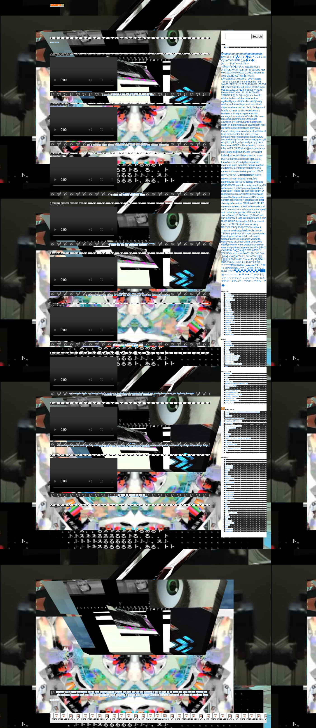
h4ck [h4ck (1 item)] (260, 142)
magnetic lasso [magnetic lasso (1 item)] (229, 165)
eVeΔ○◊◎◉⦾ (229, 423)
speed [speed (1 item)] (263, 209)
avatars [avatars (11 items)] (232, 107)
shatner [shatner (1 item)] (260, 199)
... (225, 452)
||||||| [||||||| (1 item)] (260, 256)
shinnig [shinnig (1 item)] (225, 203)
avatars (97, 692)
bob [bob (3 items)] (240, 110)
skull (99, 693)
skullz (108, 693)
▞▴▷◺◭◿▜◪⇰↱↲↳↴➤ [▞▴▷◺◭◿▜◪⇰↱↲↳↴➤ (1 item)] (249, 57)
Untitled (227, 414)
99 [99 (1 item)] (249, 84)
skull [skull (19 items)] (246, 203)
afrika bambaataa (82, 692)
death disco (118, 692)
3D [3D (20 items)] (232, 76)
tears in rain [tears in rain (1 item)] (259, 218)
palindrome (199, 692)
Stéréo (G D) (154, 145)
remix (205, 692)
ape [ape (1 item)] (243, 104)
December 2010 (229, 316)
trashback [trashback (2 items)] (256, 227)
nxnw (193, 692)
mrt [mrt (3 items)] (238, 175)
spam (148, 145)
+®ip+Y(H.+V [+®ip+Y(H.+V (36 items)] (231, 66)
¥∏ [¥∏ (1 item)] (241, 259)
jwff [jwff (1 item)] (260, 152)
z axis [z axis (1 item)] (234, 253)
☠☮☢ (226, 366)
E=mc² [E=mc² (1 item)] (224, 131)
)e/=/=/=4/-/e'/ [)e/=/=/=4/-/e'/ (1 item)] (228, 63)
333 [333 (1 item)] (264, 84)
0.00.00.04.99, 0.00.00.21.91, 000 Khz (62, 353)
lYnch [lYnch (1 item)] (230, 162)
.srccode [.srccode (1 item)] (248, 67)
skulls (103, 693)
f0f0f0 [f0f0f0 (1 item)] (260, 136)
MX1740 (52, 403)
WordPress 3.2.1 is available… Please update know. (67, 203)
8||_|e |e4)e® (228, 442)
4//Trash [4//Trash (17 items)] (240, 76)
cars (118, 243)
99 (120, 93)
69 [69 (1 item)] (246, 84)
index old (227, 348)
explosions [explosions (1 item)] (242, 136)
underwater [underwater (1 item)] (254, 236)
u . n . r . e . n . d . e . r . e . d (233, 426)
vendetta (149, 93)
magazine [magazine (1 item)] (254, 162)
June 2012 (228, 293)
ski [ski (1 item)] (240, 203)
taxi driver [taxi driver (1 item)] (248, 218)
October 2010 (229, 320)
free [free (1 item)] (246, 139)
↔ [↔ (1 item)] (245, 268)
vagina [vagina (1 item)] (246, 239)
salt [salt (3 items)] (240, 197)
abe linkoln (228, 341)
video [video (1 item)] (224, 241)
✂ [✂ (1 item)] (246, 274)
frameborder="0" (55, 505)
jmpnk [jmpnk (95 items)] (241, 151)
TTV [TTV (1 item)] (223, 233)
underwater (145, 243)
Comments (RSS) (163, 718)
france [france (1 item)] (240, 139)
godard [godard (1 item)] (245, 142)
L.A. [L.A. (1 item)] (254, 155)
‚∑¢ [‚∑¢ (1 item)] (256, 265)
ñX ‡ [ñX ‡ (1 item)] (240, 262)
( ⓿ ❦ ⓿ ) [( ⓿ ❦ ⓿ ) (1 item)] (249, 60)
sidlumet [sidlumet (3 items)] (234, 203)
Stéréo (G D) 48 (164, 145)
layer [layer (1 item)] (224, 159)
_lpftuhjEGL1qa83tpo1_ (232, 396)
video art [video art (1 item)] (232, 241)
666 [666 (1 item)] (234, 87)
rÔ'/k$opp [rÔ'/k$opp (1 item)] (232, 197)
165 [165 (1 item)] (259, 84)
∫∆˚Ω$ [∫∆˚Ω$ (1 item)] (224, 270)
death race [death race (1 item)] (260, 124)
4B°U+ (227, 47)
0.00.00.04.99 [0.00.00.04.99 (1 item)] (228, 72)
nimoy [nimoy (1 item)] (233, 178)
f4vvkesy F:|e (229, 381)
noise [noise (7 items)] (253, 178)
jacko (137, 692)
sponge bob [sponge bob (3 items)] (239, 212)
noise (190, 692)
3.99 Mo (126, 145)
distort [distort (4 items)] (241, 128)
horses (123, 495)
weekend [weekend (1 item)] (249, 244)
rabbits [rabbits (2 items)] (225, 194)
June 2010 (228, 326)
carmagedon (112, 243)
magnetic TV (228, 373)
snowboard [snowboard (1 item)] (234, 206)
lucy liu (164, 692)
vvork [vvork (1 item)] (259, 241)
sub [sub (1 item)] (261, 215)
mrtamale (138, 243)
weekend (151, 243)
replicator (92, 693)
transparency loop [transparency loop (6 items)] (232, 227)
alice (89, 692)
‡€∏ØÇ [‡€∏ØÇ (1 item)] (229, 268)
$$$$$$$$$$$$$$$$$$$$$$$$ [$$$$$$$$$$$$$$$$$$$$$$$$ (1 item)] (246, 54)
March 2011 (228, 310)
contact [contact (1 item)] (253, 119)
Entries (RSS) (151, 718)
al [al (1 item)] (238, 101)
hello (133, 692)
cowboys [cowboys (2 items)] (226, 121)
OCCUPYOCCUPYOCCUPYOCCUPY (62, 53)
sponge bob (120, 693)
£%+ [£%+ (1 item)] (236, 259)
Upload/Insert (143, 245)
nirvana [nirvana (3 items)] (241, 178)
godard (127, 243)
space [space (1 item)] (250, 209)
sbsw (137, 495)
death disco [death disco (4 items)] (247, 124)
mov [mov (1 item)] (235, 171)
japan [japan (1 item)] (262, 148)
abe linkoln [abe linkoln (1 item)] (255, 95)
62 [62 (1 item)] (243, 84)
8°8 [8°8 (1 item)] (259, 81)
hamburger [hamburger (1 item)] (227, 145)
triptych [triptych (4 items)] (239, 230)
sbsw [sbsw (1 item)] (245, 197)
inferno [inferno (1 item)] (225, 148)
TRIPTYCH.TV (229, 362)
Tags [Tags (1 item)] (239, 218)
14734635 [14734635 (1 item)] (254, 92)
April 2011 (228, 308)
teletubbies (138, 193)
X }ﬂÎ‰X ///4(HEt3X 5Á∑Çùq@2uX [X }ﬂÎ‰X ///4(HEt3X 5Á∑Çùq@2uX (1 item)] (243, 249)
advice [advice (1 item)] (233, 98)
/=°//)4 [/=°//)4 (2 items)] (235, 69)
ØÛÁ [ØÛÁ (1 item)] (224, 262)
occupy (144, 93)
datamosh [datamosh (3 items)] (256, 121)
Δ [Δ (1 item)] (239, 265)
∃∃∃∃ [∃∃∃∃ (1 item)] (232, 57)
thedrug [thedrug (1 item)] (240, 221)
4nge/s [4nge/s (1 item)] (250, 76)
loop (143, 293)
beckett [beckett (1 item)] (241, 107)
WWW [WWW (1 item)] (253, 247)
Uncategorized (133, 245)
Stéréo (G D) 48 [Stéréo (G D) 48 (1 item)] (250, 215)
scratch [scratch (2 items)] (225, 199)
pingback (143, 145)
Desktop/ (186, 445)
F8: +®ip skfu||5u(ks (231, 444)
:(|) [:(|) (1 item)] (233, 95)
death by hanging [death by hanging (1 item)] (230, 124)
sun (144, 495)
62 (115, 393)
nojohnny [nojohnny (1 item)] (226, 181)
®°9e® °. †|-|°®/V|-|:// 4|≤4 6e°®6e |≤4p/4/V (238, 438)
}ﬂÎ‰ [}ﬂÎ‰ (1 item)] (231, 259)
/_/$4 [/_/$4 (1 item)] (253, 69)
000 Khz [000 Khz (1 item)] (260, 69)
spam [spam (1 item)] (257, 209)
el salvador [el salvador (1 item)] (258, 131)
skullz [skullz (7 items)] (260, 203)
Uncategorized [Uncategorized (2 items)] (229, 236)
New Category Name (142, 95)
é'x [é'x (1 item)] (228, 262)
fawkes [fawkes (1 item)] (229, 139)
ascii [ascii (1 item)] (248, 104)
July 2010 (228, 324)
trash (126, 245)
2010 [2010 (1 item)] (228, 89)
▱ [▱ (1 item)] (225, 274)
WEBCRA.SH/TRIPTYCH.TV (233, 364)
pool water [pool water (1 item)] (226, 190)
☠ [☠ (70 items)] (242, 274)
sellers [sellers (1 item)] (233, 199)
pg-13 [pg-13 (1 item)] (263, 185)
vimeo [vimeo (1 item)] (240, 241)
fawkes (136, 93)
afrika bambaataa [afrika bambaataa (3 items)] (248, 98)
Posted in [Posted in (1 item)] (238, 190)
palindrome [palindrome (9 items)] (228, 185)
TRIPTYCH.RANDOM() (232, 358)
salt (97, 693)
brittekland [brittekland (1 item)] (254, 110)
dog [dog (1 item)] (247, 128)
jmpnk (138, 143)
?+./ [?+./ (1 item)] (238, 95)
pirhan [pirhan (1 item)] (224, 188)
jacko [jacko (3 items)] (251, 148)
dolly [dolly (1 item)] (252, 128)
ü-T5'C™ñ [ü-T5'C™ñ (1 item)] (249, 262)
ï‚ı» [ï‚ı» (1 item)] (236, 262)
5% (137, 445)
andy (92, 692)
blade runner (104, 692)
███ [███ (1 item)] (262, 270)
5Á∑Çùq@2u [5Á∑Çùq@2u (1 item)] (228, 79)
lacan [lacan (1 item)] (259, 155)
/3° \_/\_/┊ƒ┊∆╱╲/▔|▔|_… (233, 390)
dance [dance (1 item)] (246, 121)
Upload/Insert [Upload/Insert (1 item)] (228, 239)
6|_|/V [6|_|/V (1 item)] (247, 79)
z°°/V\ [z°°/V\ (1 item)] (256, 253)
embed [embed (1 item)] (230, 134)
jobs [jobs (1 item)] (248, 152)
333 (112, 93)
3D (106, 393)
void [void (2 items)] (253, 241)
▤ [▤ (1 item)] (222, 274)
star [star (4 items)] (249, 212)
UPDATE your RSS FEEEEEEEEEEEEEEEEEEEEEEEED (242, 412)
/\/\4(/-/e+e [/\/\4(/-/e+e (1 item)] (244, 69)
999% (123, 93)
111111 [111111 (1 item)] (244, 92)
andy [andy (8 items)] (253, 101)
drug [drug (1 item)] (257, 128)
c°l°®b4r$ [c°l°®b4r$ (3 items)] (237, 121)
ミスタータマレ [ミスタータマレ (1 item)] (251, 277)
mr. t (127, 495)
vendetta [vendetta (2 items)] (255, 239)
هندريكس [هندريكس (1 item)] (249, 265)
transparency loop (149, 693)
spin (140, 495)
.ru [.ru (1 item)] (242, 67)
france (122, 243)
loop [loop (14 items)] (250, 158)
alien (127, 93)
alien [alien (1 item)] (247, 101)
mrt (171, 692)
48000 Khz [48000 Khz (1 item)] (234, 92)
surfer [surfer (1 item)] (228, 218)
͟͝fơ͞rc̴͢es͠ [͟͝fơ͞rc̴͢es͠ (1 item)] (234, 265)
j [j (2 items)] (247, 148)
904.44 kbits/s (140, 393)
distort (124, 692)
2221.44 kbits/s (119, 145)
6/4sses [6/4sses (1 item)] (240, 79)
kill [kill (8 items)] (240, 155)
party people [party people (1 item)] (252, 185)
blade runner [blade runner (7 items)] (229, 110)
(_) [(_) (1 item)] (242, 60)
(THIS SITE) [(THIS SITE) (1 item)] (234, 60)
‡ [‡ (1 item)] (223, 268)
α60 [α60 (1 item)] (242, 265)
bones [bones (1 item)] (245, 110)
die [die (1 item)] (223, 128)
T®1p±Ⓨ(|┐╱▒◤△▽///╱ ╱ (233, 421)
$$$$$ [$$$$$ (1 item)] (226, 54)
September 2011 (230, 300)
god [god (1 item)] (239, 142)
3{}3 (226, 440)
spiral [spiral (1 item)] (229, 212)
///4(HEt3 (122, 143)
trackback (144, 295)
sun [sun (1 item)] (223, 218)
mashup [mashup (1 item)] (259, 165)
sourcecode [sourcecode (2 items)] (239, 209)
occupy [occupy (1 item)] (249, 181)
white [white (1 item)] (235, 247)
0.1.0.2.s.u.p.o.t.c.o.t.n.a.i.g (233, 448)
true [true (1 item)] (259, 230)
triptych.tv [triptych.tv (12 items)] (250, 230)
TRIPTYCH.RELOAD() (231, 360)
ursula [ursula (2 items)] (239, 239)
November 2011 (229, 296)
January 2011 (229, 314)
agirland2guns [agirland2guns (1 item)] (228, 101)
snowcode (113, 693)
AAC (181, 445)
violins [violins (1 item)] (247, 241)
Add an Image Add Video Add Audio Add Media (65, 455)
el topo (129, 692)
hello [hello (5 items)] (236, 145)
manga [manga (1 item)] (251, 165)
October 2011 (229, 298)
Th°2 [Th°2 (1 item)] (234, 224)
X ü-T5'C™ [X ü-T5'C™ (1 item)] (255, 250)
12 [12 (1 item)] (234, 84)
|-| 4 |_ (227, 446)
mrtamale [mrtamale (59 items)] (247, 175)
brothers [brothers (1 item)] (225, 113)
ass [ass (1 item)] (253, 104)
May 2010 (228, 328)
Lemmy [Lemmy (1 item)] (231, 159)
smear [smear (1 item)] (224, 206)
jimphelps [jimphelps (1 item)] (230, 152)
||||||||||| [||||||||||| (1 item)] (224, 259)
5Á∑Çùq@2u (132, 143)
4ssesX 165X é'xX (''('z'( (232, 400)
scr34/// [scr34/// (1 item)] (252, 197)
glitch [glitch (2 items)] (233, 142)
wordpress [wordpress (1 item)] (243, 247)
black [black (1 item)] (248, 107)
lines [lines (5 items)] (244, 158)
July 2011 (228, 302)
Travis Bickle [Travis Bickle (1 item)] (228, 230)
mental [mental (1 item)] (237, 168)
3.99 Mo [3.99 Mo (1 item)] (225, 76)
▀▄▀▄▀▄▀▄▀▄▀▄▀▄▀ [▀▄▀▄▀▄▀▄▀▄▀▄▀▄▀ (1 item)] (247, 270)
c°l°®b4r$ (111, 692)
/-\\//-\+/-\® (228, 434)
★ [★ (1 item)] (240, 274)
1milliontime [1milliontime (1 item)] (257, 72)
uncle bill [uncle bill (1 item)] (242, 236)
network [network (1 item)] (225, 178)
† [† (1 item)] (222, 268)
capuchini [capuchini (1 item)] (252, 113)
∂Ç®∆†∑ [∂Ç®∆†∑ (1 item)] (252, 268)
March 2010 (228, 332)
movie (138, 145)
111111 (227, 379)
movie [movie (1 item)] (241, 171)
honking (132, 243)
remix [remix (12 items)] (248, 194)
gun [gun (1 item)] (251, 142)
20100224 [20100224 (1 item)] (226, 95)
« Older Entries (54, 42)
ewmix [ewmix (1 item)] (232, 136)
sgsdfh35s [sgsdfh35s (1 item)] (250, 199)
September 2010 (230, 322)
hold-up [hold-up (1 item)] (243, 145)
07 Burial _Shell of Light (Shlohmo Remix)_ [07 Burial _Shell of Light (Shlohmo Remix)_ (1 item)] (241, 80)
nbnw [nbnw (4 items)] (258, 175)
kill (153, 692)
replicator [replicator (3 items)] (257, 193)
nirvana (185, 692)
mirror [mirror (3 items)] (244, 167)
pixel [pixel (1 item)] (230, 188)
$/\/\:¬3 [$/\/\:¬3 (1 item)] (225, 57)
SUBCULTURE (229, 354)
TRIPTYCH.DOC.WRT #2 (232, 356)
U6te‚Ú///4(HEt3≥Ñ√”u (231, 392)
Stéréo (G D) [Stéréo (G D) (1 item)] (234, 215)
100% (129, 95)
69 (118, 93)
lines (156, 692)
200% (133, 395)
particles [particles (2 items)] (241, 185)
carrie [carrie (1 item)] (238, 116)
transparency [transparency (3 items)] (250, 224)
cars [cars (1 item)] (243, 116)
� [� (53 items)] (223, 285)
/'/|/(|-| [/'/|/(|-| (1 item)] (257, 67)
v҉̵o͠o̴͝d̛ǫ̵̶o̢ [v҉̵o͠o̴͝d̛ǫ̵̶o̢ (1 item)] (225, 244)
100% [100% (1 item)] (254, 84)
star (126, 693)
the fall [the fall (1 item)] (247, 221)
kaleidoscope (148, 692)
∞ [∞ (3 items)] (262, 267)
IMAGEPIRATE (229, 345)
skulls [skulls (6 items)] (252, 203)
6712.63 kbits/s (121, 393)
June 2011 (228, 304)
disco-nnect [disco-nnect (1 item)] (231, 128)
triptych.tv (162, 693)
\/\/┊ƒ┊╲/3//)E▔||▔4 (231, 386)
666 (115, 93)
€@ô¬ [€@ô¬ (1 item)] (236, 268)
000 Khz (124, 95)
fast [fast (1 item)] (223, 139)
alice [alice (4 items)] (242, 101)
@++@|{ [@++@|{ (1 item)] (244, 95)
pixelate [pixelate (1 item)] (238, 188)
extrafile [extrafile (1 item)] (252, 136)
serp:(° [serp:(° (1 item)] (240, 199)
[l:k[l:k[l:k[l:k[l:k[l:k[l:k (57, 253)
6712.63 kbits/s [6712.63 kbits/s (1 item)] (245, 89)
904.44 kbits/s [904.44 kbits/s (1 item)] (243, 87)
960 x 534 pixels (174, 445)
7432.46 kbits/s (131, 393)
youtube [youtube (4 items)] (226, 253)
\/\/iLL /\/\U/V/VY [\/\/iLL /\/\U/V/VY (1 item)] (247, 256)
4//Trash (127, 193)
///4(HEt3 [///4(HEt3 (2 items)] (226, 69)
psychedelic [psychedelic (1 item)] (249, 190)
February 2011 (229, 312)
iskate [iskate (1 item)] (244, 148)
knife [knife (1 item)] (249, 155)
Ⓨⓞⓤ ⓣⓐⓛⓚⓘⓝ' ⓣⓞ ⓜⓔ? (234, 418)
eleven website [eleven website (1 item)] (244, 131)
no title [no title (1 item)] (234, 181)
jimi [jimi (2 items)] (223, 152)
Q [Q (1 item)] (263, 190)
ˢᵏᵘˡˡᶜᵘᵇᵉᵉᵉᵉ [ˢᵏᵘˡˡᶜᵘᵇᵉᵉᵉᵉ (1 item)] (226, 265)
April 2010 (228, 330)
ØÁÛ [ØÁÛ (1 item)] (261, 259)
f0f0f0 (131, 93)
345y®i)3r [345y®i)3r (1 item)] (226, 87)
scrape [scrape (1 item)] (260, 197)
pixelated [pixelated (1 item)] (247, 188)
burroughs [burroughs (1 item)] (235, 113)
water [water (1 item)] (240, 244)
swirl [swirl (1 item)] (234, 218)
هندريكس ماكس (229, 402)
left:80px (132, 145)
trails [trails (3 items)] (240, 224)
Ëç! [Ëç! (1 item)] (257, 259)
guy (140, 93)
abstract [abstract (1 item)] (225, 98)
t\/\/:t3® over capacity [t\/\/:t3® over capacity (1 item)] (249, 233)
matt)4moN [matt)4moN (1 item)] (227, 168)
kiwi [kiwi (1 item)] (244, 155)
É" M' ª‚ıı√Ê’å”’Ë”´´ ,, (56, 153)
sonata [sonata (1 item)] (256, 206)
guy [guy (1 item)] (255, 142)
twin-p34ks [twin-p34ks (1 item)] (232, 233)
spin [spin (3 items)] (223, 212)
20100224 (111, 145)
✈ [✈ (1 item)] (248, 274)
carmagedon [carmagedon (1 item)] (228, 116)
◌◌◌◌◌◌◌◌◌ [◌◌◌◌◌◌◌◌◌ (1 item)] (232, 274)
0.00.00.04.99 (108, 95)
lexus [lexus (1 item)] (238, 159)
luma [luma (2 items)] (224, 162)
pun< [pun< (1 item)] (259, 190)
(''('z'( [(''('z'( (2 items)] (224, 60)
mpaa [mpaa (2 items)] (248, 171)
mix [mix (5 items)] (250, 168)
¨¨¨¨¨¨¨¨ (226, 432)
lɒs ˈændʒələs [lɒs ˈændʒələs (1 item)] (241, 162)
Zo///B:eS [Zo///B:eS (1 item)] (248, 253)
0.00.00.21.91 (117, 95)
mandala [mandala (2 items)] (242, 165)
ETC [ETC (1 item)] (251, 134)
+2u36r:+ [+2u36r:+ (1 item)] (244, 63)
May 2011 (228, 306)
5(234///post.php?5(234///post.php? (61, 303)
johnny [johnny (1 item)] (254, 152)
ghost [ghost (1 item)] (259, 139)
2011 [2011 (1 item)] (234, 89)
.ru (102, 95)
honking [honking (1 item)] (252, 145)
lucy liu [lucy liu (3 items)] (257, 158)
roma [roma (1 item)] (224, 197)
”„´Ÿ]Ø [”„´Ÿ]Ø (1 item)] (262, 265)
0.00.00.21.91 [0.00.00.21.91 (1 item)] (243, 72)
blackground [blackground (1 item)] (258, 107)
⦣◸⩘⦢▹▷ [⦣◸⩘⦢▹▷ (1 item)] (254, 274)
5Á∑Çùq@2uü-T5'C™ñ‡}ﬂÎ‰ (59, 103)
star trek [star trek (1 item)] (256, 212)
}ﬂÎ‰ (117, 143)
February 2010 (229, 334)
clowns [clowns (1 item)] (229, 119)
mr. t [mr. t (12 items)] (255, 171)
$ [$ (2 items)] (222, 54)
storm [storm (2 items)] (224, 215)
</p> (158, 598)
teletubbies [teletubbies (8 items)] (228, 221)
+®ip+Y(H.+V (123, 293)
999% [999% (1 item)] (255, 87)
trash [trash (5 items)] (247, 227)
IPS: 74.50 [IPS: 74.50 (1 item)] (234, 148)
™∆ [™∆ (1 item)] (242, 268)
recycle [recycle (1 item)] (240, 194)
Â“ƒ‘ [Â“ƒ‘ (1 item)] (253, 259)
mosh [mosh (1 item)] (230, 171)
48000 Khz (110, 393)
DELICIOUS (228, 343)
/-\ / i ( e (227, 430)
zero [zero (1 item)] (240, 253)
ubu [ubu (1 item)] (263, 233)
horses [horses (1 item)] (260, 145)
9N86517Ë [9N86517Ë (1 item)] (227, 84)
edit (115, 295)
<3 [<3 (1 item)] (264, 57)
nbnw (180, 692)
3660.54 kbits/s (120, 445)
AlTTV (226, 377)
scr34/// (133, 343)
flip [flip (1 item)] (234, 139)
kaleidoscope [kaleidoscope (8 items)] (229, 155)
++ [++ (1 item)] (237, 63)
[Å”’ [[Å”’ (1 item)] (237, 256)
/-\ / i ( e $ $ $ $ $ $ (230, 428)
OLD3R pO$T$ (229, 409)
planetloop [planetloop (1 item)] (257, 188)
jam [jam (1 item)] (257, 148)
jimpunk (227, 350)
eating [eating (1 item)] (232, 131)
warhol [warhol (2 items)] (233, 244)
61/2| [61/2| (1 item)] (238, 84)
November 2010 (229, 318)
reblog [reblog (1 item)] (232, 194)
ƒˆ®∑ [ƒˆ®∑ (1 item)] (258, 262)
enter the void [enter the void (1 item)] (241, 134)
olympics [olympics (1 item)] (258, 181)
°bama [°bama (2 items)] (246, 259)
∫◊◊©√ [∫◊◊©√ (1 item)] (231, 270)
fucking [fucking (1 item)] (252, 139)
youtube (167, 693)
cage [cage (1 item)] (244, 113)
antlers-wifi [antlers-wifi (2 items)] (235, 104)
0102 (226, 450)
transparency (139, 693)
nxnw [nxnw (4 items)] (242, 181)
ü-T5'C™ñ (144, 143)
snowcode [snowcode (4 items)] (247, 206)
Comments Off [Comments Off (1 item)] (241, 119)
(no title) (227, 375)
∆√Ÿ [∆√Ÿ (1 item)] (259, 268)
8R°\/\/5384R (228, 416)
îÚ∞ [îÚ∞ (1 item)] (232, 262)
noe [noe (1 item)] (248, 178)
